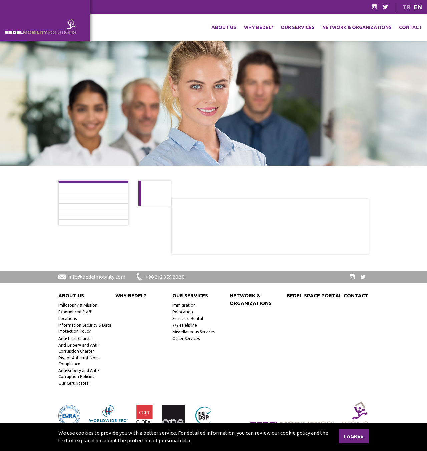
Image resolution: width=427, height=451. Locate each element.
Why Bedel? (258, 27)
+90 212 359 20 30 (159, 277)
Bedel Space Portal (314, 295)
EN (418, 7)
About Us (223, 27)
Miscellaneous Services (193, 332)
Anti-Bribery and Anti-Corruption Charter (78, 348)
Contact (410, 27)
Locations (67, 318)
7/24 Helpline (184, 325)
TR (407, 7)
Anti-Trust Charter (75, 338)
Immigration (184, 305)
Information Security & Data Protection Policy (84, 328)
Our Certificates (73, 383)
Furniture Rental (187, 318)
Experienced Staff (74, 312)
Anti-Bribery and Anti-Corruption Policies (78, 373)
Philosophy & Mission (77, 305)
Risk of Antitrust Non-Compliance (78, 361)
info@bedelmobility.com (91, 277)
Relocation (182, 312)
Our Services (298, 27)
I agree (353, 436)
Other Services (186, 338)
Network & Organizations (357, 27)
